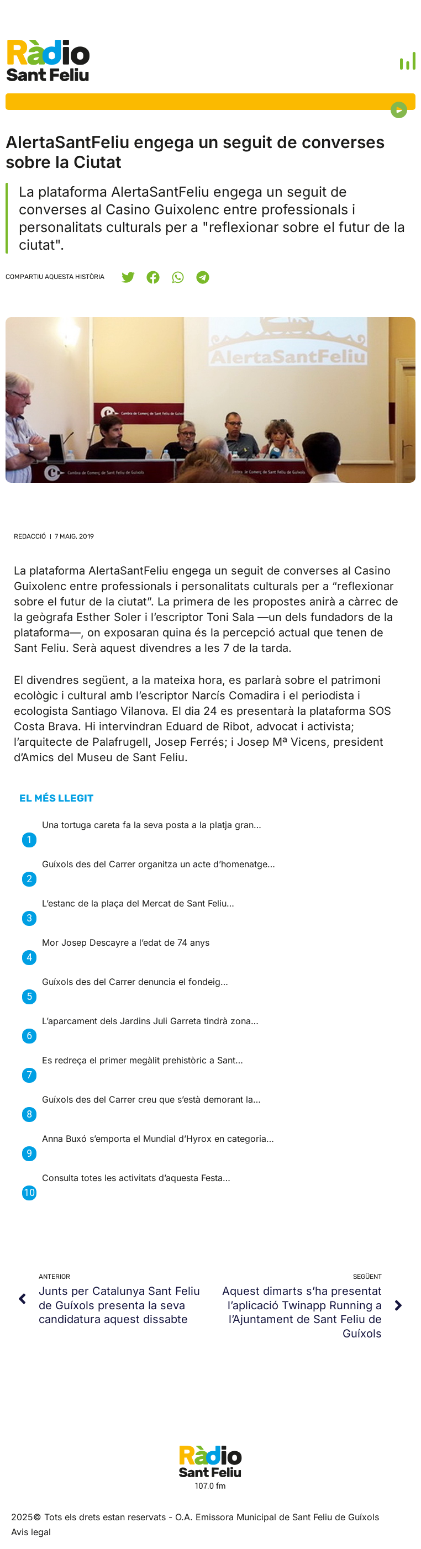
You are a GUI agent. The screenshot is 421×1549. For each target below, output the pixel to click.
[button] (127, 277)
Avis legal (31, 1531)
